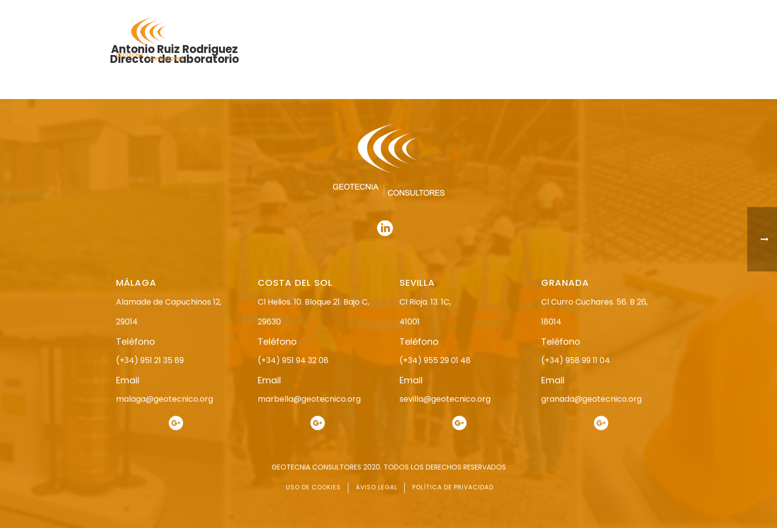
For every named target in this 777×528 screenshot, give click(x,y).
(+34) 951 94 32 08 (293, 360)
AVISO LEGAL (376, 487)
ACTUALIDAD (585, 40)
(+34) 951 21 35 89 (150, 360)
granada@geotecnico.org (591, 399)
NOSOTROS (385, 40)
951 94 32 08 (639, 8)
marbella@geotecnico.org (309, 399)
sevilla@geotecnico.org (445, 399)
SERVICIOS (529, 40)
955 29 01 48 (397, 8)
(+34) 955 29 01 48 (435, 360)
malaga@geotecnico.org (164, 399)
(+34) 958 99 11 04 (575, 360)
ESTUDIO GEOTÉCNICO (458, 40)
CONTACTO (642, 40)
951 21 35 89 (556, 8)
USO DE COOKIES (313, 487)
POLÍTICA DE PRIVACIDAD (453, 487)
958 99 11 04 (480, 8)
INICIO (337, 40)
